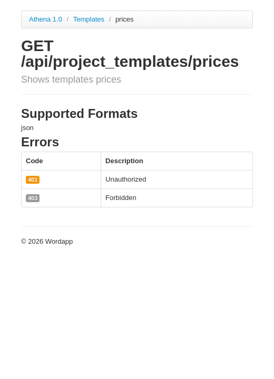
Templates (89, 19)
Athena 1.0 (45, 19)
